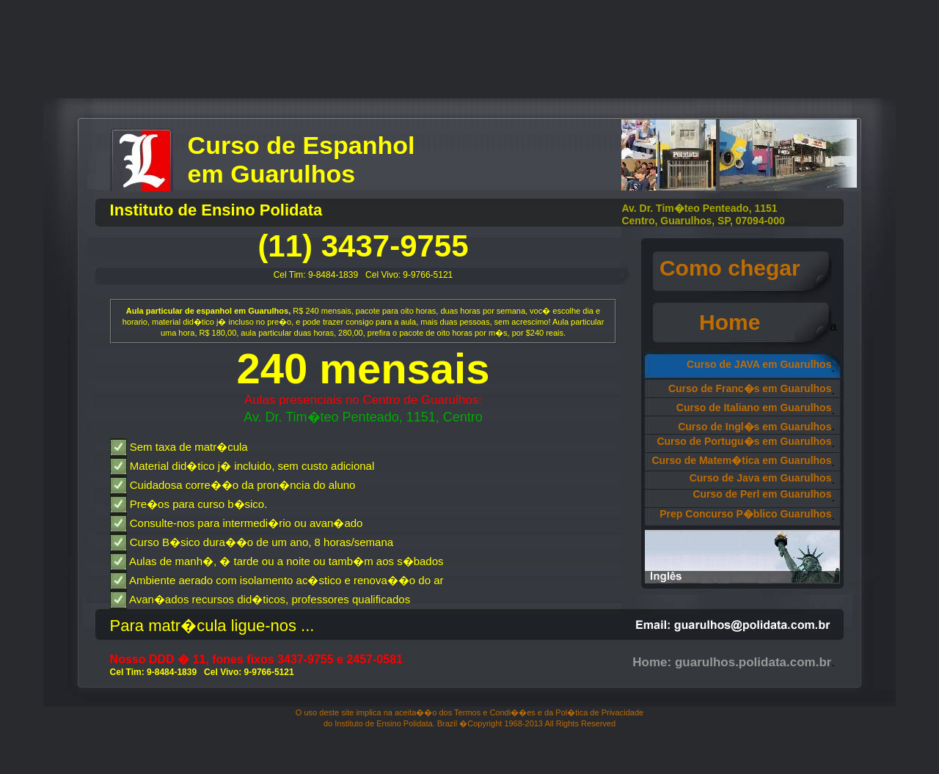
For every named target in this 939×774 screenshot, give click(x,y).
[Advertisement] (469, 52)
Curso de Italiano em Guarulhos (754, 407)
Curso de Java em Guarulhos (761, 478)
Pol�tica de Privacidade (599, 712)
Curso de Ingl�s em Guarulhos (754, 426)
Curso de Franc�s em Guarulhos (750, 388)
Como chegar (742, 268)
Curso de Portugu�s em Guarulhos (744, 441)
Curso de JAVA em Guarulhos (759, 364)
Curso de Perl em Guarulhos (762, 494)
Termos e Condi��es (495, 712)
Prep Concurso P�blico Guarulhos (745, 514)
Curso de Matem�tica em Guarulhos (741, 460)
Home (742, 322)
